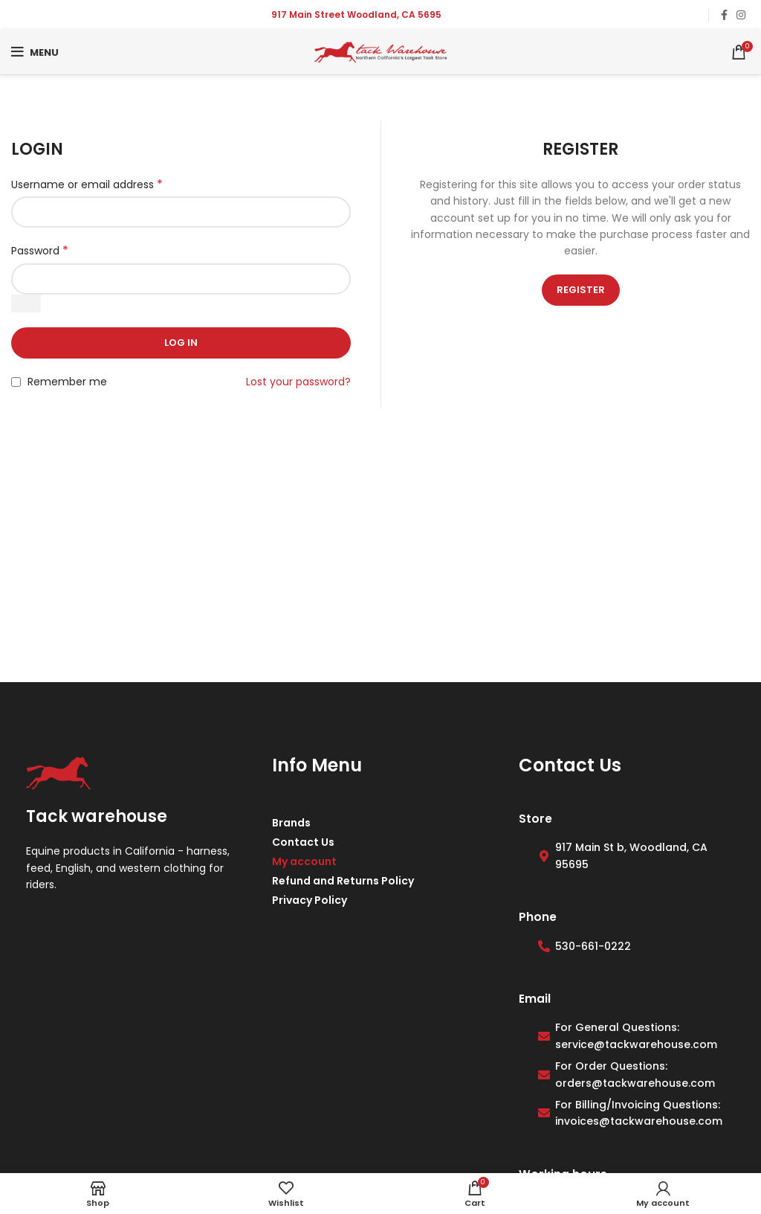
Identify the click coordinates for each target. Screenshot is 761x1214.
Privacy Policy (309, 900)
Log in (181, 342)
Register (581, 290)
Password (39, 251)
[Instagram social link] (741, 15)
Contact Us (303, 842)
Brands (291, 822)
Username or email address (87, 184)
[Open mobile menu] (35, 52)
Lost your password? (298, 381)
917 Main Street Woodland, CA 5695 (356, 14)
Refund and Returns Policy (343, 880)
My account (304, 861)
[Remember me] (16, 382)
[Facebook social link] (724, 15)
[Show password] (26, 303)
